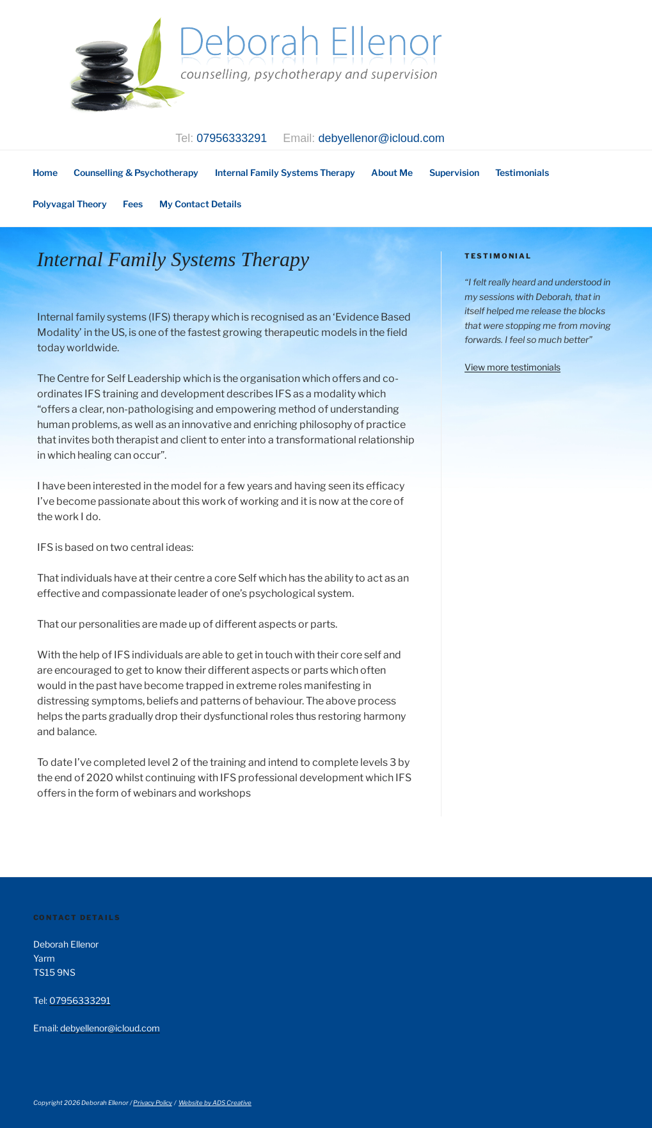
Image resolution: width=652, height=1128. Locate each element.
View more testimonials (513, 366)
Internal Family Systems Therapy (285, 172)
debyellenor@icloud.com (381, 138)
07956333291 (231, 138)
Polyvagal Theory (70, 203)
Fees (133, 203)
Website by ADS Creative (215, 1102)
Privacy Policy (152, 1102)
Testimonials (522, 172)
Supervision (454, 172)
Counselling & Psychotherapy (136, 172)
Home (45, 172)
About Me (392, 172)
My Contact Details (200, 203)
